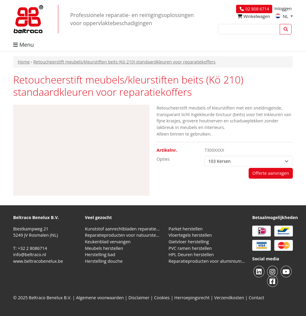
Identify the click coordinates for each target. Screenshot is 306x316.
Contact (256, 297)
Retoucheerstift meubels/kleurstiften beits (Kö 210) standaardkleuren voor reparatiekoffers (124, 62)
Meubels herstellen (104, 248)
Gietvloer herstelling (189, 241)
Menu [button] (23, 44)
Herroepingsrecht (192, 297)
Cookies (162, 297)
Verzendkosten (229, 297)
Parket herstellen (186, 229)
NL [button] (282, 16)
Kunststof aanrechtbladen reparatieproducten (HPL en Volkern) (123, 229)
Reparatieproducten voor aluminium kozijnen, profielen (207, 261)
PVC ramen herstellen (190, 248)
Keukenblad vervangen (108, 241)
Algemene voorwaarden (100, 297)
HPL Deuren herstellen (191, 254)
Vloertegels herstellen (190, 235)
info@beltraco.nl (29, 254)
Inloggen (283, 8)
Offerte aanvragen (271, 173)
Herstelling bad (100, 254)
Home (24, 62)
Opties (163, 159)
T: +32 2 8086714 (30, 248)
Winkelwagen (254, 16)
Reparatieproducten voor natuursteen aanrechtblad (123, 235)
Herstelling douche (104, 261)
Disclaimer (138, 297)
